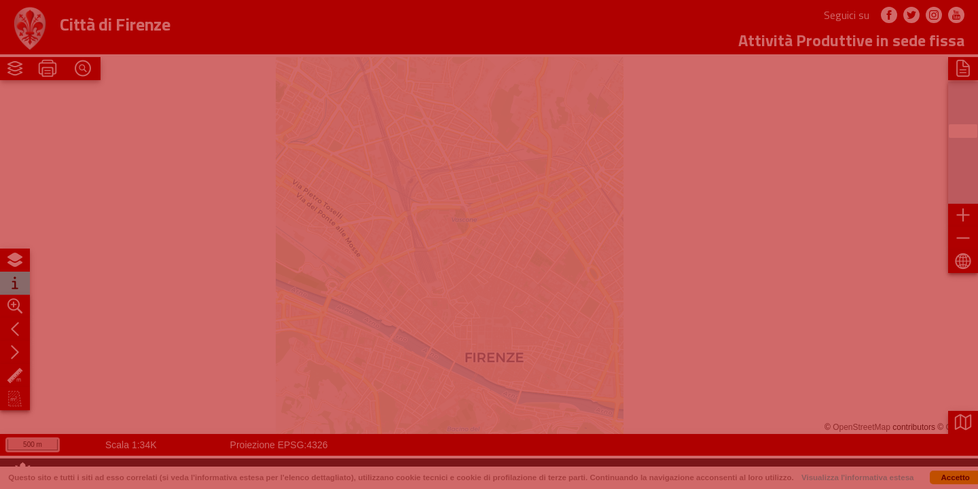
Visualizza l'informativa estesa (857, 477)
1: (122, 444)
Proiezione (252, 444)
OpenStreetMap (861, 427)
